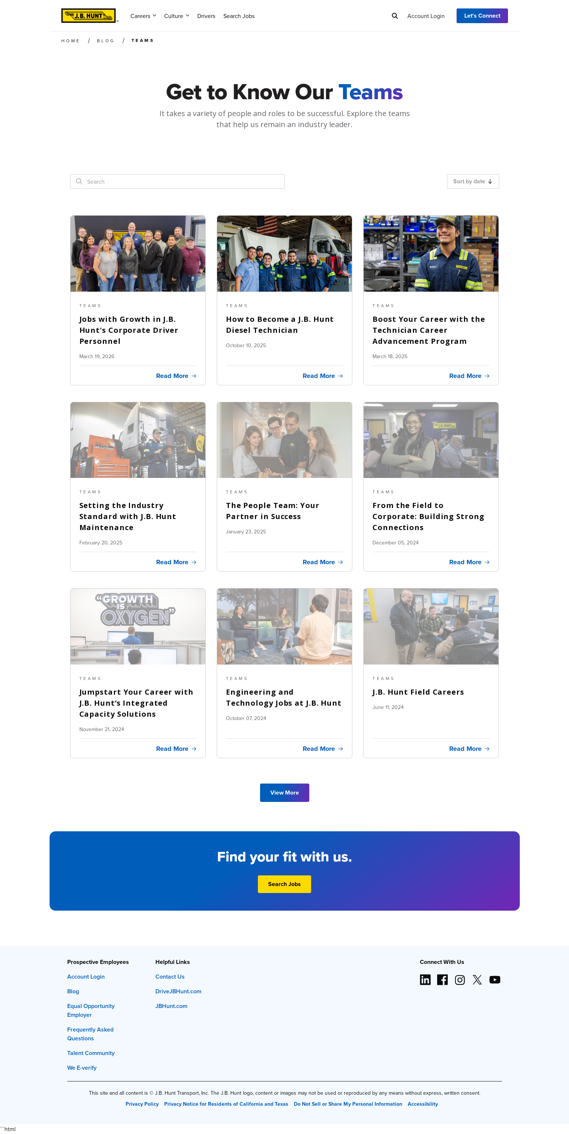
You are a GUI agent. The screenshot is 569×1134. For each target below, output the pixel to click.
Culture (176, 16)
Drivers (206, 16)
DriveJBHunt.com (178, 991)
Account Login (426, 16)
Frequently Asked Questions (90, 1034)
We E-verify (82, 1067)
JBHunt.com (171, 1006)
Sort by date (472, 181)
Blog (73, 991)
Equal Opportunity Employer (91, 1010)
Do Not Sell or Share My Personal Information (348, 1103)
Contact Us (170, 976)
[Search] (394, 15)
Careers (143, 16)
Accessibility (423, 1103)
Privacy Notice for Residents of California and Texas (226, 1103)
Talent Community (91, 1053)
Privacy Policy (142, 1103)
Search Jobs (239, 16)
